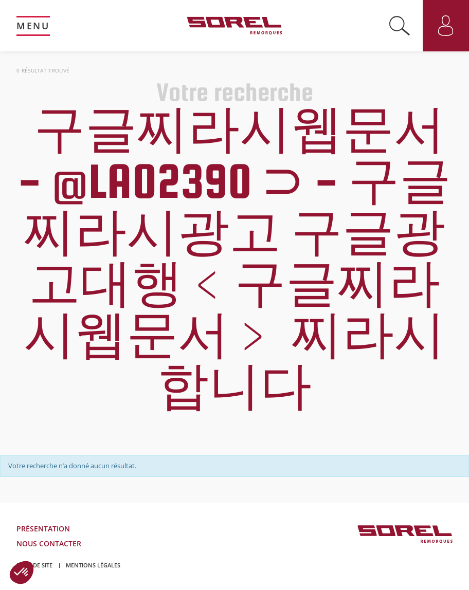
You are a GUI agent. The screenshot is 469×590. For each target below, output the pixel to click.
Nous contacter (48, 543)
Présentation (43, 528)
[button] (21, 572)
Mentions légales (93, 565)
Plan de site (34, 565)
